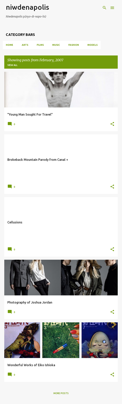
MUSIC (56, 45)
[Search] (104, 7)
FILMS (40, 45)
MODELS (92, 45)
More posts (61, 393)
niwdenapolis (27, 7)
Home (9, 45)
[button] (112, 124)
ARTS (25, 45)
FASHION (73, 45)
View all (12, 65)
